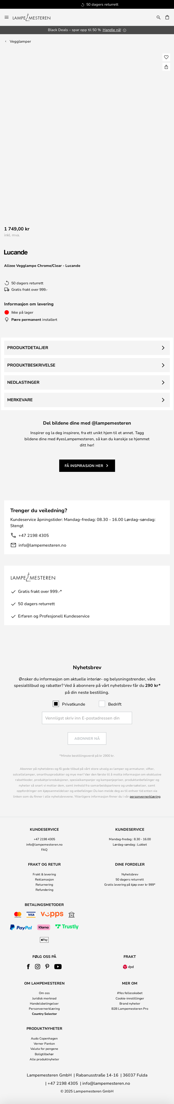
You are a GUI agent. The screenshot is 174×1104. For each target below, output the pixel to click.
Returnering (44, 884)
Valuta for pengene (44, 1048)
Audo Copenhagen (44, 1038)
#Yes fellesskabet (130, 993)
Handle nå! (112, 29)
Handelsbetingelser (44, 1003)
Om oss (44, 993)
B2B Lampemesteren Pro (129, 1008)
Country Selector (44, 1014)
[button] (166, 57)
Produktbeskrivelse (31, 365)
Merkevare (20, 400)
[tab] (44, 839)
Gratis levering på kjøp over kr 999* (129, 884)
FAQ (44, 849)
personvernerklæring (145, 796)
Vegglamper (20, 41)
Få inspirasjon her (84, 465)
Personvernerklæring (44, 1008)
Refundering (44, 889)
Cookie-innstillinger (130, 998)
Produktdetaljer (27, 347)
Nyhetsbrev (129, 874)
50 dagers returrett (130, 879)
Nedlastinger (23, 382)
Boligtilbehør (44, 1054)
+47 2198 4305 (34, 535)
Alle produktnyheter (44, 1059)
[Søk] (158, 17)
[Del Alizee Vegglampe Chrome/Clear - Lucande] (166, 67)
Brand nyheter (129, 1003)
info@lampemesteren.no (42, 545)
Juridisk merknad (44, 998)
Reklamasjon (44, 879)
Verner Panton (44, 1043)
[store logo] (34, 17)
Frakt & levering (44, 874)
